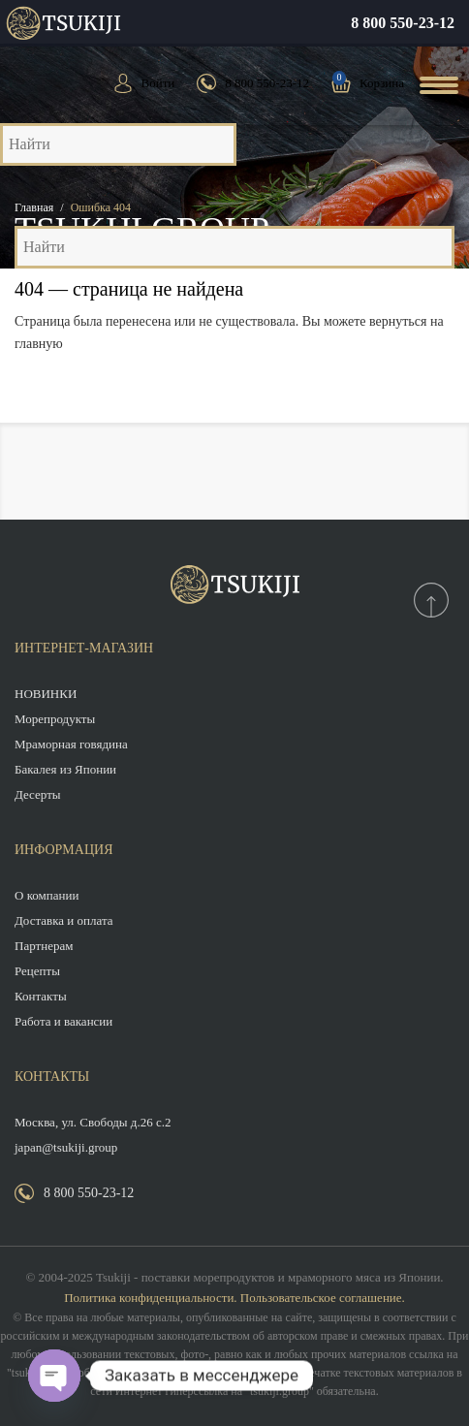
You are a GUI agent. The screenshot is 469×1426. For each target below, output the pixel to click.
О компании (46, 895)
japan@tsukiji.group (66, 1147)
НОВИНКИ (46, 693)
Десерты (38, 794)
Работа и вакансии (63, 1021)
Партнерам (44, 945)
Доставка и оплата (64, 920)
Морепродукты (55, 719)
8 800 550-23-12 (402, 23)
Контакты (41, 996)
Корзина (382, 83)
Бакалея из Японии (65, 769)
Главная (34, 207)
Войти (158, 83)
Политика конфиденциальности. (150, 1297)
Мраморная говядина (71, 744)
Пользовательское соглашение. (322, 1297)
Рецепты (37, 971)
